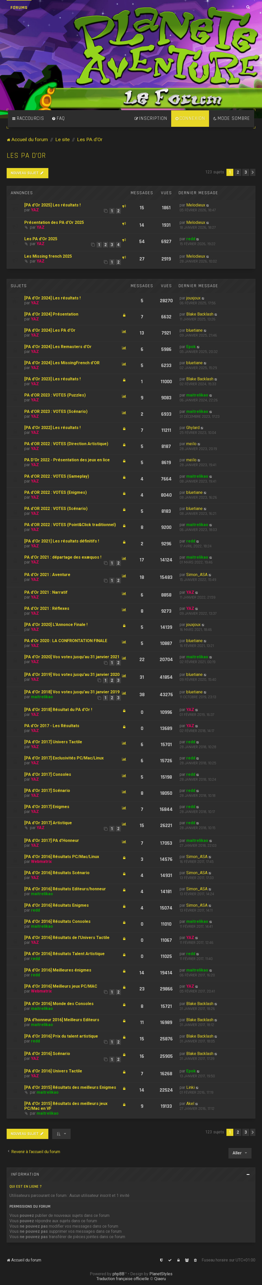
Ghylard (193, 427)
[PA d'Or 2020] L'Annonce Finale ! (56, 624)
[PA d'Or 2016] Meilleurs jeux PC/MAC (60, 986)
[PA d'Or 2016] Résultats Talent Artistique (64, 953)
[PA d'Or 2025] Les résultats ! (52, 205)
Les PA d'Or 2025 (40, 238)
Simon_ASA (197, 574)
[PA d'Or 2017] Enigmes (46, 806)
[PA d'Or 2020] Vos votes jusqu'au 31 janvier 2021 (71, 656)
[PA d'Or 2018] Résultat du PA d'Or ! (58, 709)
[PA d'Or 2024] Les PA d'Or (49, 330)
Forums (19, 8)
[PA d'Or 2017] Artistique (48, 822)
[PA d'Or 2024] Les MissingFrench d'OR (62, 362)
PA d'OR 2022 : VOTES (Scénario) (56, 508)
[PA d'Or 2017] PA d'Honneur (51, 840)
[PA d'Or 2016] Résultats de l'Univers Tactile (67, 937)
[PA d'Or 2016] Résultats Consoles (57, 921)
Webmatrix (41, 861)
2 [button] (238, 172)
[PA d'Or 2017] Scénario (47, 790)
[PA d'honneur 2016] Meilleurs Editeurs (61, 1019)
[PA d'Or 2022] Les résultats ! (52, 427)
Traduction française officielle (122, 1278)
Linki (190, 1087)
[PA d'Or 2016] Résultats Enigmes (56, 905)
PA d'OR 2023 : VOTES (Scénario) (56, 411)
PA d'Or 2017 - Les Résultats (51, 725)
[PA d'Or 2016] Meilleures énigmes (57, 970)
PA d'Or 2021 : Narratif (46, 592)
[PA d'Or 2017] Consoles (47, 774)
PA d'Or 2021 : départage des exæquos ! (62, 557)
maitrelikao (197, 395)
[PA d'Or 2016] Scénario (47, 1053)
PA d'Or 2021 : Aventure (47, 574)
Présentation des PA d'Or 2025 (54, 222)
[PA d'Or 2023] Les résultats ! (52, 379)
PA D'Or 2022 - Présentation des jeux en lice (67, 459)
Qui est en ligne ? (25, 1186)
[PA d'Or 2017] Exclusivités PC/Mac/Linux (64, 758)
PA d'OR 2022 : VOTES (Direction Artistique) (66, 443)
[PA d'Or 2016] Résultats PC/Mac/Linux (61, 856)
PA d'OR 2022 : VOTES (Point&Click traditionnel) (70, 524)
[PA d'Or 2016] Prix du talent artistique (61, 1036)
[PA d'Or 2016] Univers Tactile (53, 1071)
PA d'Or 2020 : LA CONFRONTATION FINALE (65, 640)
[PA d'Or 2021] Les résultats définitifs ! (61, 541)
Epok (191, 346)
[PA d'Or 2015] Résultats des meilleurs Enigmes (70, 1087)
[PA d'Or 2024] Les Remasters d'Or (58, 346)
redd (190, 238)
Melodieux (195, 205)
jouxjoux (193, 298)
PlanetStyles (160, 1273)
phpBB (118, 1273)
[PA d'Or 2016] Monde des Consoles (59, 1003)
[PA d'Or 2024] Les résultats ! (52, 298)
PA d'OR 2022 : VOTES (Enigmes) (55, 492)
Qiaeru (160, 1278)
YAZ (35, 209)
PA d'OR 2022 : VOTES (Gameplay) (56, 476)
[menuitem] (58, 118)
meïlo (191, 443)
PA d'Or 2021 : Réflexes (46, 608)
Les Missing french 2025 (48, 256)
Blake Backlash (199, 314)
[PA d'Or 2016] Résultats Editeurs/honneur (65, 888)
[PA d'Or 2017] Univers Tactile (53, 741)
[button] (252, 172)
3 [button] (246, 172)
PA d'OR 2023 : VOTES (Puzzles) (55, 395)
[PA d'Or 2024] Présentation (51, 314)
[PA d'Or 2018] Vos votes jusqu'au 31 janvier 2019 (71, 691)
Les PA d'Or (26, 155)
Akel (190, 1103)
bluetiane (194, 330)
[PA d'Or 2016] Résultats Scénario (57, 872)
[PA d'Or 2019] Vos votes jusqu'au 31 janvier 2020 (71, 674)
